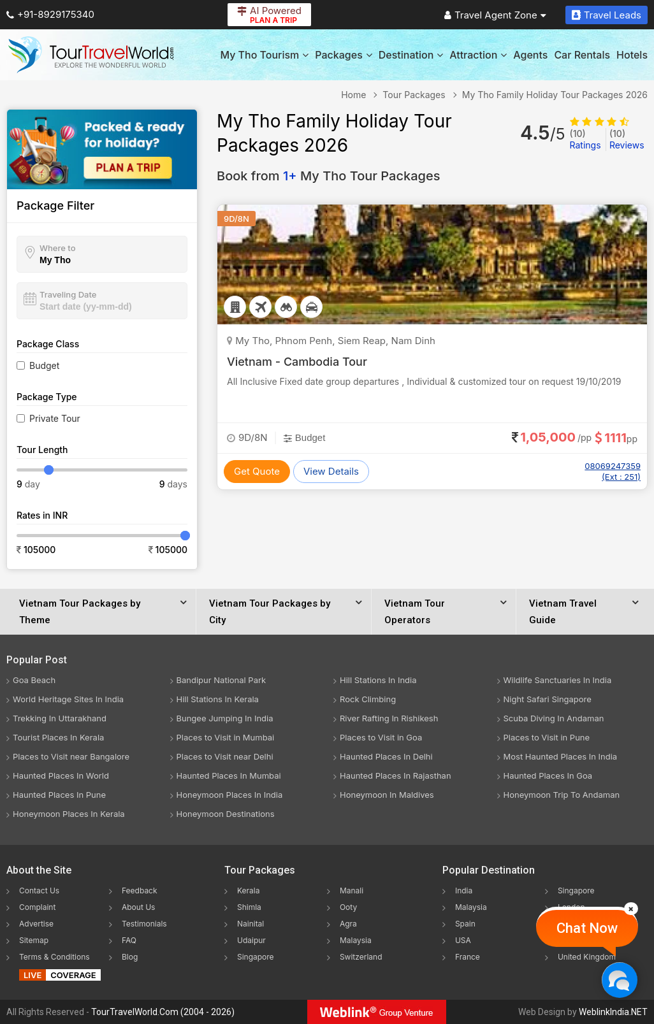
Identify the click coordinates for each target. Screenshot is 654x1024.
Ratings (585, 139)
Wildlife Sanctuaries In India (558, 680)
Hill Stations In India (378, 680)
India (463, 890)
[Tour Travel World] (90, 54)
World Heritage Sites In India (68, 699)
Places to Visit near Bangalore (71, 756)
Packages (343, 54)
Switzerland (361, 957)
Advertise (36, 923)
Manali (351, 890)
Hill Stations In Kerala (218, 699)
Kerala (248, 890)
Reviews (626, 139)
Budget (44, 365)
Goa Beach (34, 680)
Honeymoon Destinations (226, 814)
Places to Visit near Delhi (225, 756)
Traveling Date (68, 294)
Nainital (250, 923)
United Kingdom (587, 957)
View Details (331, 471)
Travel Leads (606, 15)
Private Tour (54, 418)
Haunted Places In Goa (548, 775)
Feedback (139, 890)
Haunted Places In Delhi (386, 756)
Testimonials (144, 923)
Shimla (249, 907)
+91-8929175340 (50, 14)
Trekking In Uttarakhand (59, 718)
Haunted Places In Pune (59, 795)
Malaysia (356, 940)
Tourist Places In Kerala (58, 737)
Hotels (632, 54)
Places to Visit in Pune (547, 737)
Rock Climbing (368, 699)
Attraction (478, 54)
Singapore (255, 957)
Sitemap (33, 940)
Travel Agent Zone (495, 15)
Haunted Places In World (61, 775)
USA (463, 940)
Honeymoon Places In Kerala (69, 814)
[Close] (631, 908)
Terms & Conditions (54, 957)
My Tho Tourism (264, 54)
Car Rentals (582, 54)
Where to (58, 248)
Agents (530, 54)
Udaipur (251, 940)
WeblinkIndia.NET (613, 1012)
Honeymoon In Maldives (387, 795)
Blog (130, 957)
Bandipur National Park (221, 680)
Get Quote (257, 471)
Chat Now (587, 928)
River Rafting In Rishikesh (389, 718)
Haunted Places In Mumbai (229, 775)
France (467, 957)
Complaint (37, 907)
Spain (465, 923)
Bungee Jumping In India (225, 718)
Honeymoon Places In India (230, 795)
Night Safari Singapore (548, 699)
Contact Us (39, 890)
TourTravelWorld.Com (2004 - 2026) (163, 1012)
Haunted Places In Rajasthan (395, 775)
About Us (138, 907)
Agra (348, 923)
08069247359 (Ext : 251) (613, 471)
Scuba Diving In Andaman (554, 718)
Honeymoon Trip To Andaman (562, 795)
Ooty (348, 907)
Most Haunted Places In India (561, 756)
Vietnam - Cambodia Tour (297, 361)
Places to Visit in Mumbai (226, 737)
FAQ (129, 940)
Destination (411, 54)
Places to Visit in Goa (381, 737)
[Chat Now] (619, 980)
